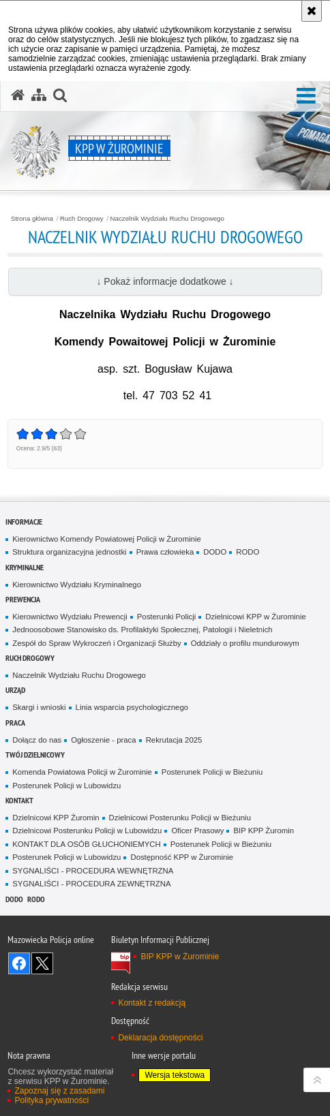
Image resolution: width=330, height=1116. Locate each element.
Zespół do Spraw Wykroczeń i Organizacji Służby (96, 643)
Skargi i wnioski (38, 707)
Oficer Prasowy (197, 830)
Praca (15, 722)
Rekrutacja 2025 (174, 740)
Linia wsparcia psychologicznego (132, 707)
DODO (214, 552)
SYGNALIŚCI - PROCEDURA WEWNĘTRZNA (92, 871)
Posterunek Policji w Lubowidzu (66, 785)
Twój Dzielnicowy (35, 754)
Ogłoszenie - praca (103, 740)
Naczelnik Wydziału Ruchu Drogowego (167, 218)
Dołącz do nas (36, 740)
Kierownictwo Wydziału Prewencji (69, 617)
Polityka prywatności (51, 1100)
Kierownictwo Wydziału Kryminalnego (76, 584)
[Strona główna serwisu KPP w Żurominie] (18, 95)
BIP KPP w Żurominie (179, 956)
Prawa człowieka (165, 552)
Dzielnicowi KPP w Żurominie (255, 617)
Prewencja (22, 599)
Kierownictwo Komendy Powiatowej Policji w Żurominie (106, 539)
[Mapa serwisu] (38, 95)
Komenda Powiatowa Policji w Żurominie (82, 772)
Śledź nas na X (42, 963)
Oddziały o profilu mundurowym (245, 643)
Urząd (15, 690)
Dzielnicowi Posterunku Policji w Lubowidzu (87, 830)
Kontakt (19, 800)
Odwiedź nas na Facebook (19, 963)
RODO (247, 552)
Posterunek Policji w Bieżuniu (212, 772)
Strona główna (32, 218)
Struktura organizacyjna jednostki (69, 552)
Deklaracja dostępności (160, 1037)
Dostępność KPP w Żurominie (181, 857)
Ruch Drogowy (82, 218)
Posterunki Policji (166, 617)
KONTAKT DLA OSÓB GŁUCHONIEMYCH (86, 844)
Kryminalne (24, 567)
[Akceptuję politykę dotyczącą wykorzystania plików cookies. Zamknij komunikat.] (311, 11)
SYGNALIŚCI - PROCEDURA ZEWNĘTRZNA (91, 884)
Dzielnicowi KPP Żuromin (55, 817)
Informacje (23, 521)
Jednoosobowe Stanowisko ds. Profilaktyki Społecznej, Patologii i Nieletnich (142, 629)
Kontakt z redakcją (151, 1003)
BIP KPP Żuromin (263, 830)
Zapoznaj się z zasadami (59, 1091)
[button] (306, 96)
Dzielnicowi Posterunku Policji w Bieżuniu (180, 817)
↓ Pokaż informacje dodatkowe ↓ (164, 281)
